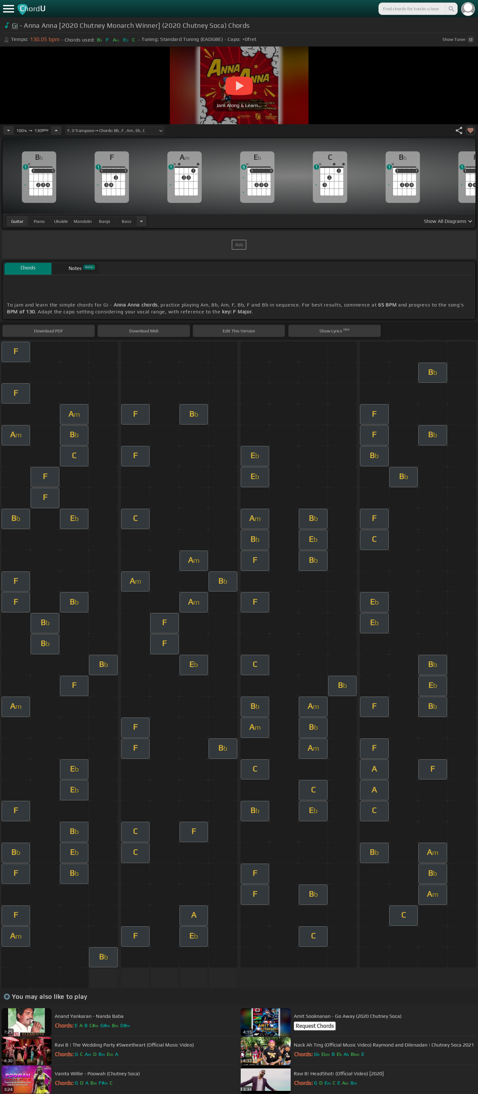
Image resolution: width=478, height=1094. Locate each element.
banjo (104, 221)
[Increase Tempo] (56, 130)
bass (126, 221)
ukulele (61, 221)
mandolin (83, 221)
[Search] (450, 8)
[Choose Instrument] (141, 221)
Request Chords (315, 1026)
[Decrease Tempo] (8, 130)
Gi (15, 25)
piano (39, 221)
